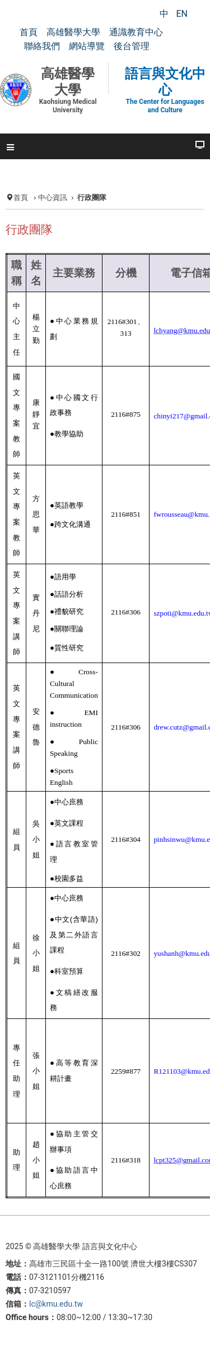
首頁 (20, 197)
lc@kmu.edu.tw (56, 1303)
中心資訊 (52, 197)
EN (182, 13)
